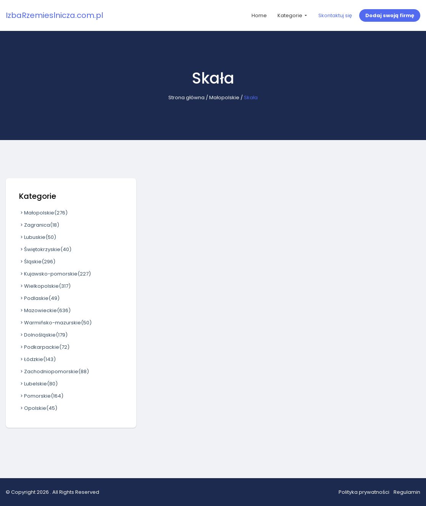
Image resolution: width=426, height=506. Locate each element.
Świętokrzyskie (45, 249)
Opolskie (38, 408)
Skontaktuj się (335, 15)
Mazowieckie (45, 310)
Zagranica (39, 225)
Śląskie (37, 261)
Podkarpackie (44, 347)
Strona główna (186, 97)
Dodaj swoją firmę (389, 15)
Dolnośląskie (43, 334)
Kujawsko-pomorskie (55, 273)
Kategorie (290, 15)
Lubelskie (38, 383)
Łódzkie (37, 359)
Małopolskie (224, 97)
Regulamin (407, 492)
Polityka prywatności (364, 492)
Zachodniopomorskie (54, 371)
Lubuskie (37, 237)
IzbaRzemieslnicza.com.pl (54, 15)
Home (259, 15)
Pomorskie (41, 396)
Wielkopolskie (45, 286)
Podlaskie (39, 298)
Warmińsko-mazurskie (55, 322)
